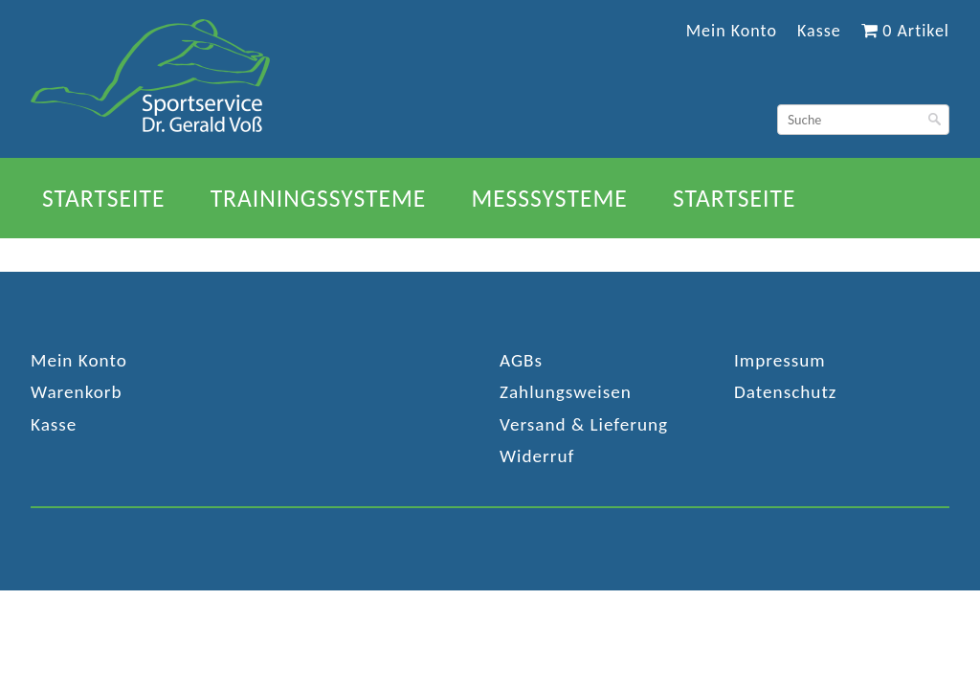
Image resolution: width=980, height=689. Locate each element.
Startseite (104, 198)
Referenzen (582, 256)
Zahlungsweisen (566, 392)
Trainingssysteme (319, 198)
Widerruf (537, 456)
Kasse (819, 30)
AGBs (521, 360)
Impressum (780, 360)
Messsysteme (549, 198)
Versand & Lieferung (584, 424)
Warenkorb (76, 392)
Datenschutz (785, 392)
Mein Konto (731, 30)
